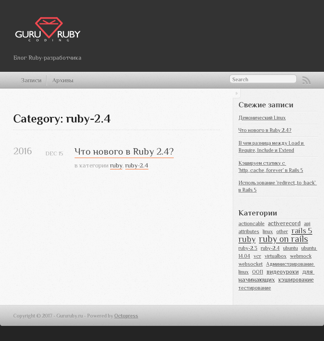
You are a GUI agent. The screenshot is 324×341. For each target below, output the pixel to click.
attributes (248, 231)
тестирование (254, 288)
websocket (250, 264)
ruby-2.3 (247, 248)
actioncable (251, 223)
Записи (31, 80)
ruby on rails (283, 239)
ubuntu (290, 248)
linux (268, 231)
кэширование (296, 279)
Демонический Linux (262, 118)
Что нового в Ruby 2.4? (124, 151)
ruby (116, 165)
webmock (301, 256)
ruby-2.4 (136, 165)
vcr (257, 256)
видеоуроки (282, 271)
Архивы (62, 80)
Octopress (126, 316)
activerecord (284, 223)
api (307, 223)
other (282, 231)
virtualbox (276, 256)
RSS (306, 80)
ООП (257, 272)
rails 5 (301, 230)
